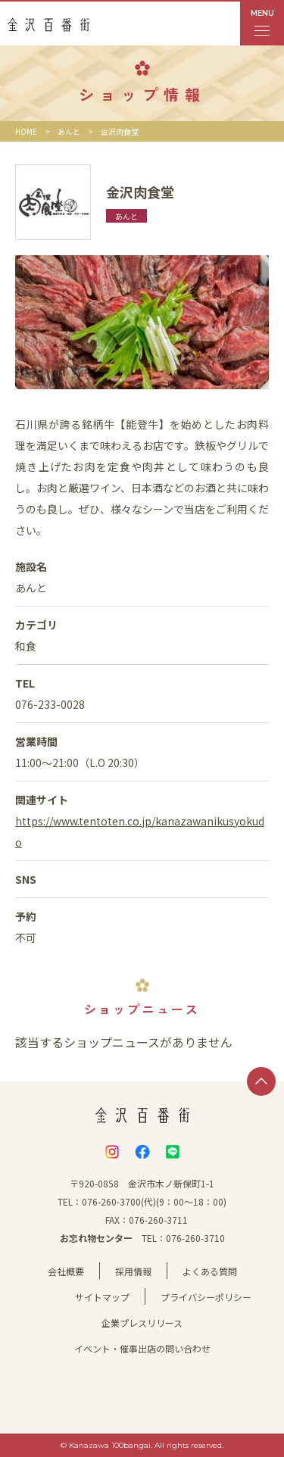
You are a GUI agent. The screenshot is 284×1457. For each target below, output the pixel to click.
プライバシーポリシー (206, 1296)
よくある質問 (210, 1271)
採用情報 (133, 1271)
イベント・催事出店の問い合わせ (142, 1348)
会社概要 (66, 1271)
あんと (69, 131)
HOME (26, 131)
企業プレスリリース (142, 1322)
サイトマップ (102, 1296)
